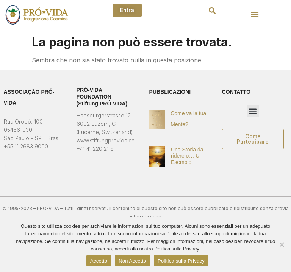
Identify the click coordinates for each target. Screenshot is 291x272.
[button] (212, 11)
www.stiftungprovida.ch (106, 140)
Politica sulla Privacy (181, 261)
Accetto (98, 261)
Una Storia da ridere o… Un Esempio (187, 156)
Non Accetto (132, 261)
